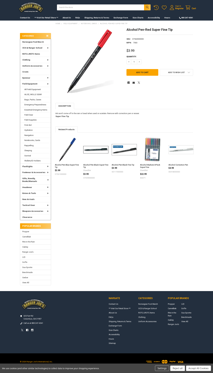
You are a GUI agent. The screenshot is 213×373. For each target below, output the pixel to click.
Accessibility (154, 21)
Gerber (25, 280)
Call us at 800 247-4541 (33, 326)
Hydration (28, 133)
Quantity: (131, 59)
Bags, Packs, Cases (32, 102)
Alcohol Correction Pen (178, 168)
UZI (23, 260)
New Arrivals (28, 202)
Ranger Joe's (27, 255)
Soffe (24, 265)
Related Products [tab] (66, 132)
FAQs (77, 21)
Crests (25, 75)
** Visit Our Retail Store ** (46, 21)
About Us (67, 21)
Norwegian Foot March (33, 45)
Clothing (35, 63)
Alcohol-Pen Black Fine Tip (123, 168)
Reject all (178, 368)
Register (176, 10)
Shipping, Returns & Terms (96, 21)
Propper (25, 234)
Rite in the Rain (28, 245)
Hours (167, 21)
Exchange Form (121, 21)
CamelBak (26, 240)
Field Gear (28, 118)
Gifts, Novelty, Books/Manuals (35, 182)
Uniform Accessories (35, 69)
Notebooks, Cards (32, 143)
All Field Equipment (32, 92)
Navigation (29, 138)
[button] (176, 75)
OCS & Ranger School (35, 51)
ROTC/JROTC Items (31, 57)
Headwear (35, 190)
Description (64, 109)
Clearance (27, 220)
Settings (162, 368)
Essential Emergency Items (35, 113)
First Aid (28, 128)
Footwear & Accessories (35, 175)
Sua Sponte (27, 270)
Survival (27, 159)
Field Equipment (35, 87)
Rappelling (29, 148)
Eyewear (35, 81)
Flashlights (35, 169)
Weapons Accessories (35, 214)
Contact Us (25, 21)
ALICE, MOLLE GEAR (33, 97)
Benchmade (27, 275)
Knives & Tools (35, 196)
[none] (88, 64)
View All (25, 285)
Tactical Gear (35, 208)
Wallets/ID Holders (32, 164)
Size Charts (138, 21)
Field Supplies (30, 123)
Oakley (25, 250)
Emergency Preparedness (35, 107)
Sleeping (28, 153)
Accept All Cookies (198, 368)
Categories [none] (28, 39)
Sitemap (112, 346)
